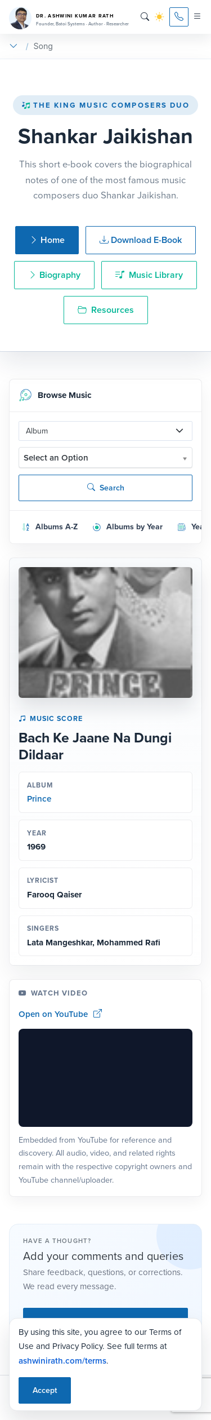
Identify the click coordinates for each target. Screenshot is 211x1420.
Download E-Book (141, 239)
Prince (39, 798)
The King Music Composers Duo (105, 105)
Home (47, 239)
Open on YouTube (60, 1014)
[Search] (145, 17)
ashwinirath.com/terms (62, 1360)
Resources (106, 309)
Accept (45, 1390)
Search (105, 488)
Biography (54, 274)
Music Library (149, 274)
